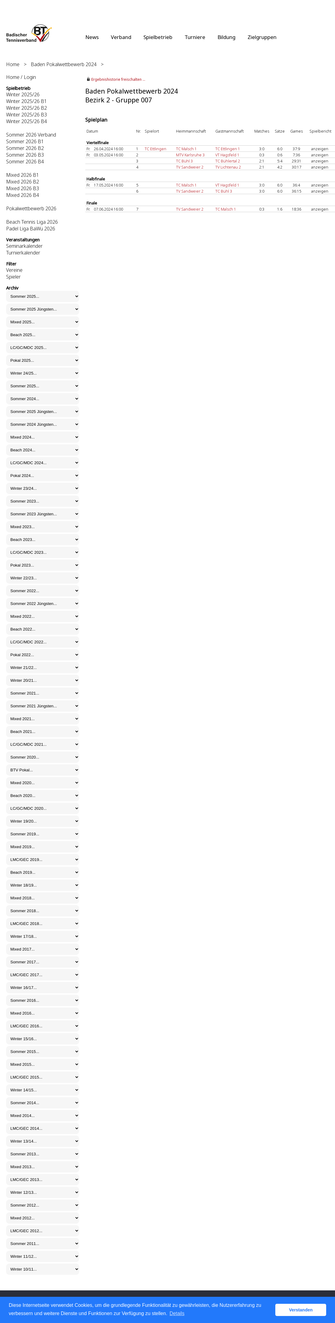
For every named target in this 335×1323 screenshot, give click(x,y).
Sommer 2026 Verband (31, 134)
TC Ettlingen (155, 148)
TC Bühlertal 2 (227, 161)
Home (12, 64)
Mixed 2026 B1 (22, 175)
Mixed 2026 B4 (22, 195)
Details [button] (177, 1313)
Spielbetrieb (157, 37)
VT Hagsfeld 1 (227, 155)
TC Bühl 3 (184, 161)
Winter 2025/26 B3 (26, 114)
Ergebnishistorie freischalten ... (118, 79)
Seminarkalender (24, 246)
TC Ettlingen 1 (227, 148)
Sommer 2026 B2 (25, 148)
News (92, 37)
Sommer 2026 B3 (25, 154)
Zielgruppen (262, 37)
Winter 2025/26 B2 (26, 108)
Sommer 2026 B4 (25, 161)
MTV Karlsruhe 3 (190, 155)
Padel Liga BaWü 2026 (30, 228)
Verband (121, 37)
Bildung (226, 37)
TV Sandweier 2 (189, 167)
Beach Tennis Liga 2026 (32, 222)
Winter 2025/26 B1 (26, 101)
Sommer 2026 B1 (25, 141)
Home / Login (21, 77)
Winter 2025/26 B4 (26, 121)
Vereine (14, 270)
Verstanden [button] (301, 1309)
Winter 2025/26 (23, 94)
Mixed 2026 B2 (22, 181)
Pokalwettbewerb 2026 (31, 208)
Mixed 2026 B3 (22, 188)
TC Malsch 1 (186, 148)
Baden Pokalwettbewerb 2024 (64, 64)
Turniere (195, 37)
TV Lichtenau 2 (228, 167)
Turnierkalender (23, 252)
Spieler (13, 276)
